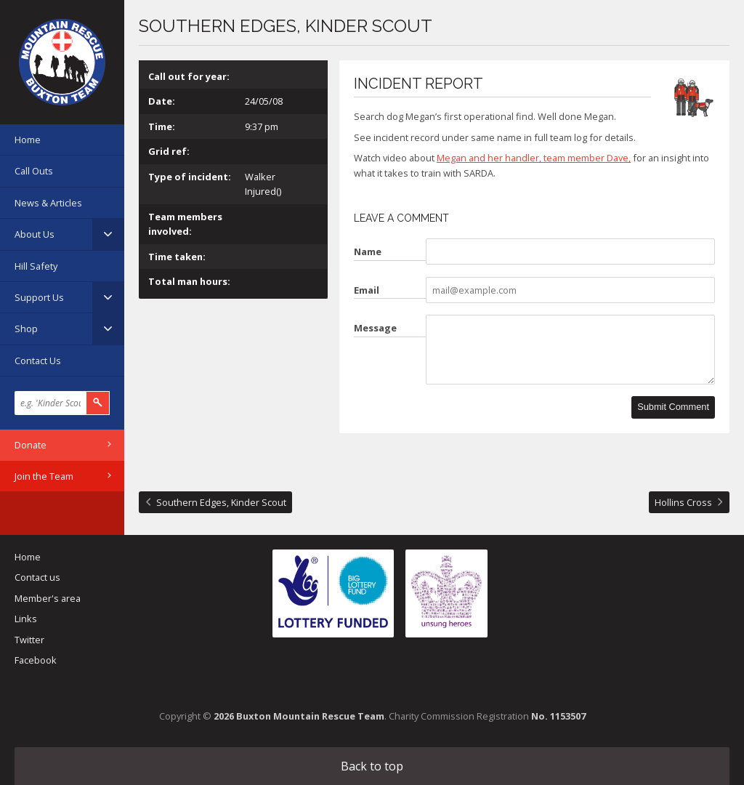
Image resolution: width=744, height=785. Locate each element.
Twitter (29, 639)
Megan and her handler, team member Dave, (534, 157)
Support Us (39, 297)
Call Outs (34, 170)
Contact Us (38, 360)
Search (98, 403)
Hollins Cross (683, 502)
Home (28, 139)
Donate (30, 444)
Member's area (48, 598)
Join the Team (44, 476)
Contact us (37, 577)
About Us (34, 234)
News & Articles (48, 202)
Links (26, 618)
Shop (26, 328)
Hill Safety (36, 266)
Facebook (36, 660)
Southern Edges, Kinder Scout (221, 502)
